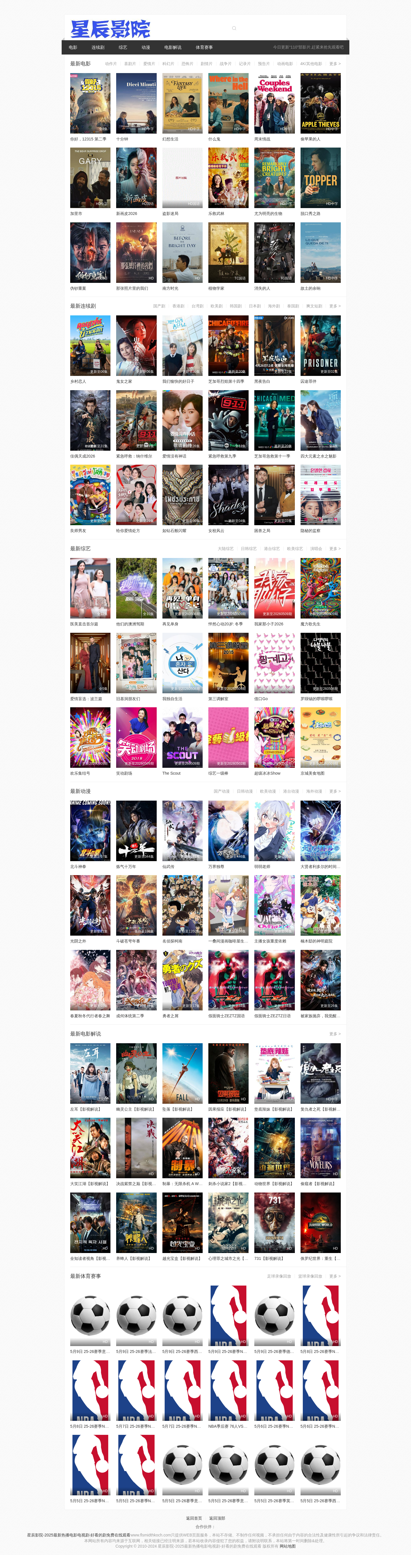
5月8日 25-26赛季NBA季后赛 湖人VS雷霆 (107, 1426)
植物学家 (216, 288)
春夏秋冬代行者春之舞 (90, 1016)
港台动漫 (291, 791)
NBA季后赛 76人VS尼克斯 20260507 (241, 1426)
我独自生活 (172, 698)
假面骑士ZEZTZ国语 (226, 1016)
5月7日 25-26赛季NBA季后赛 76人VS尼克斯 (155, 1426)
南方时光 (170, 288)
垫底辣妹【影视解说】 (274, 1109)
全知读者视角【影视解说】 (94, 1258)
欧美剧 (217, 306)
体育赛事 (204, 47)
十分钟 (122, 139)
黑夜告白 (262, 381)
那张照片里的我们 (132, 288)
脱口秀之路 (311, 213)
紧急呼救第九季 (222, 456)
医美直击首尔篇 (84, 624)
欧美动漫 (268, 791)
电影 (73, 47)
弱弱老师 (262, 866)
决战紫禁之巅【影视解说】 (140, 1183)
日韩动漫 (245, 791)
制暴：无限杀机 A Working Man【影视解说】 (202, 1183)
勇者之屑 (170, 1016)
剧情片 (207, 63)
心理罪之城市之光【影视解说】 (236, 1258)
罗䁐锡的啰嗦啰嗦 (317, 698)
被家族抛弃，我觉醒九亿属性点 (328, 1016)
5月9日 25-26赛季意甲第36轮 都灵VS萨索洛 (109, 1351)
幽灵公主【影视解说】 (136, 1109)
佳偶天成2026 (82, 456)
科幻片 (168, 63)
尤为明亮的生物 (268, 213)
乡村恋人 (78, 381)
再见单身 (170, 624)
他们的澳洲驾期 (130, 624)
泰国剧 (293, 306)
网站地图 (288, 1546)
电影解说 (173, 47)
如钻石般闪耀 (174, 530)
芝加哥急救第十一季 (272, 456)
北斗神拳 (78, 866)
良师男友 (78, 530)
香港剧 (178, 306)
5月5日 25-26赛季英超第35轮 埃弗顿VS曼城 (293, 1500)
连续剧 (98, 47)
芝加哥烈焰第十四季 (226, 381)
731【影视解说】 (269, 1258)
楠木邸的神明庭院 (317, 941)
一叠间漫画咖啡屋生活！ (230, 941)
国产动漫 (222, 791)
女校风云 (216, 530)
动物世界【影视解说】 (274, 1183)
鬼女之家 (124, 381)
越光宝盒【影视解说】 (182, 1258)
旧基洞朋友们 (128, 698)
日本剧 (255, 306)
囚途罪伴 (309, 381)
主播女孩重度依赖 (270, 941)
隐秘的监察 (311, 530)
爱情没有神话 (174, 456)
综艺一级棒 (218, 773)
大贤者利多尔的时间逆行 (322, 866)
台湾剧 (198, 306)
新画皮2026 (126, 213)
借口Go (261, 698)
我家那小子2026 (268, 624)
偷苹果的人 (311, 139)
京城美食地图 (313, 773)
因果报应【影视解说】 (228, 1109)
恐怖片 (188, 63)
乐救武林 (216, 213)
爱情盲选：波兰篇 (86, 698)
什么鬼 (214, 139)
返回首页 (194, 1518)
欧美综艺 (295, 548)
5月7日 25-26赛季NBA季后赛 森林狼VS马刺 (201, 1426)
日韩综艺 (249, 548)
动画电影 (285, 63)
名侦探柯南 (172, 941)
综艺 (123, 47)
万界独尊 (216, 866)
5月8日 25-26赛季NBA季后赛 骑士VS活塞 (338, 1351)
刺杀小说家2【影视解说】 (231, 1183)
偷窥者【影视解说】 (319, 1183)
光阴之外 (78, 941)
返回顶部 (217, 1518)
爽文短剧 (314, 306)
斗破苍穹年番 (128, 941)
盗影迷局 (170, 213)
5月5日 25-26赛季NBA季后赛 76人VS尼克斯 (109, 1500)
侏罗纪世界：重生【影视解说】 (328, 1258)
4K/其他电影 (311, 63)
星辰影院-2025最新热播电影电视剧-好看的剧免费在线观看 (78, 1535)
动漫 (146, 47)
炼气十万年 (126, 866)
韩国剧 (236, 306)
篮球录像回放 (310, 1276)
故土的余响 (311, 288)
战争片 (226, 63)
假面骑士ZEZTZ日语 (272, 1016)
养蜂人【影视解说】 (134, 1258)
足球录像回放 (279, 1276)
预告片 (264, 63)
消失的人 (262, 288)
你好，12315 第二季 (88, 139)
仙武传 (168, 866)
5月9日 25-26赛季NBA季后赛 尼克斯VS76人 (247, 1351)
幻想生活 (170, 139)
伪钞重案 (78, 288)
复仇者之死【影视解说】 (322, 1109)
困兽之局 (262, 530)
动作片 (111, 63)
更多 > (335, 63)
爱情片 (149, 63)
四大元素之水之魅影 (319, 456)
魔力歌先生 (311, 624)
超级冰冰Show (267, 773)
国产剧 (159, 306)
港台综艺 (272, 548)
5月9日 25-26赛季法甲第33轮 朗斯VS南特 (153, 1351)
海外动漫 (314, 791)
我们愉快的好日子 (178, 381)
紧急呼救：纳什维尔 (134, 456)
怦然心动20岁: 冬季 (225, 624)
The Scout (171, 773)
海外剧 (274, 306)
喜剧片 (130, 63)
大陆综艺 (226, 548)
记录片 (245, 63)
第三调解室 (218, 698)
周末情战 (262, 139)
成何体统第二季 (130, 1016)
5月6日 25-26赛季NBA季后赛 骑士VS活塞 (338, 1426)
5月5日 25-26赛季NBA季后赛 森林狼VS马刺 (155, 1500)
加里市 (76, 213)
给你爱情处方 (128, 530)
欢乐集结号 (80, 773)
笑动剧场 (124, 773)
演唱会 (316, 548)
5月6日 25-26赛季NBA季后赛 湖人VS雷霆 (291, 1426)
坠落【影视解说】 (178, 1109)
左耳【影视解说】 (86, 1109)
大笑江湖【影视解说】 (90, 1183)
